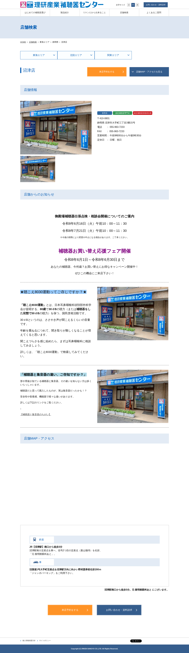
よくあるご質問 (154, 12)
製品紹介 (65, 12)
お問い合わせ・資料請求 (156, 5)
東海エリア (39, 55)
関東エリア (113, 55)
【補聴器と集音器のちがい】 (35, 414)
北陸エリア (76, 55)
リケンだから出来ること (94, 12)
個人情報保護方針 (29, 640)
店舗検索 (124, 12)
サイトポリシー (45, 640)
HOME (23, 42)
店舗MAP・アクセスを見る (149, 71)
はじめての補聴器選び (35, 12)
